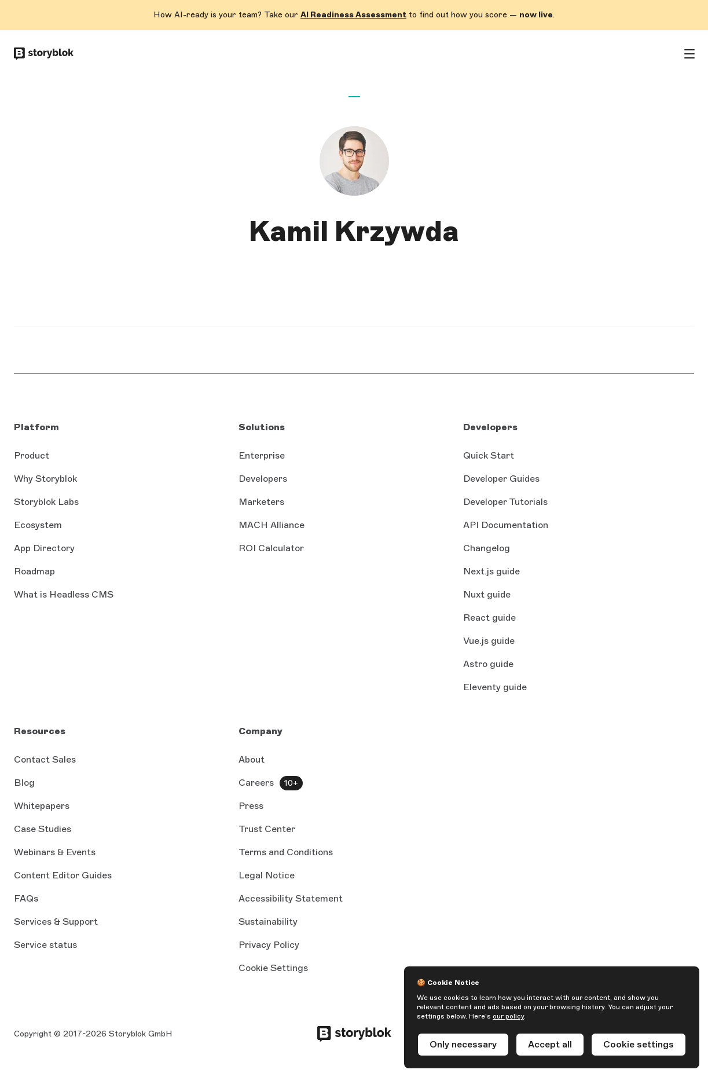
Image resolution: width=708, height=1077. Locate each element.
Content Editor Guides (63, 875)
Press (251, 805)
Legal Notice (267, 875)
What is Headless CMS (63, 594)
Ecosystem (38, 524)
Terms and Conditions (286, 852)
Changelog (486, 548)
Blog (24, 782)
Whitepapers (41, 805)
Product (31, 455)
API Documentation (505, 524)
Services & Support (56, 921)
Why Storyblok (45, 478)
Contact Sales (45, 759)
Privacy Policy (269, 944)
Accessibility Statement (291, 898)
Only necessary (463, 1044)
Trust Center (267, 828)
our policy (508, 1016)
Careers (256, 782)
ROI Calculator (271, 548)
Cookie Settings (273, 967)
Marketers (261, 501)
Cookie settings (638, 1044)
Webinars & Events (55, 852)
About (252, 759)
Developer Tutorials (505, 501)
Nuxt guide (487, 594)
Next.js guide (491, 571)
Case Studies (42, 828)
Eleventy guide (495, 687)
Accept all (550, 1044)
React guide (489, 617)
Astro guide (488, 663)
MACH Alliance (272, 524)
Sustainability (268, 921)
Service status (45, 944)
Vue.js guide (489, 640)
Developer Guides (501, 478)
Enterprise (262, 455)
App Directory (44, 548)
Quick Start (488, 455)
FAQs (26, 898)
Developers (263, 478)
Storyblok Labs (46, 501)
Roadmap (34, 571)
